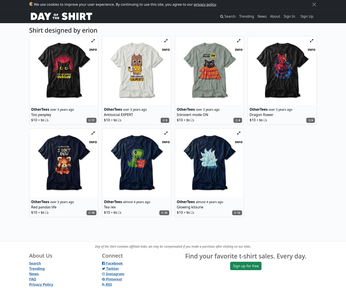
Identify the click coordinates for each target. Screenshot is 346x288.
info (93, 49)
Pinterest (112, 279)
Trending (246, 16)
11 (91, 120)
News (262, 16)
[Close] (314, 4)
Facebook (112, 263)
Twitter (110, 268)
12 (237, 213)
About (275, 16)
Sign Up (307, 16)
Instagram (113, 273)
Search (35, 263)
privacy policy (205, 4)
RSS (107, 284)
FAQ (32, 279)
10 (91, 213)
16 (164, 213)
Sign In (289, 16)
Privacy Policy (41, 284)
